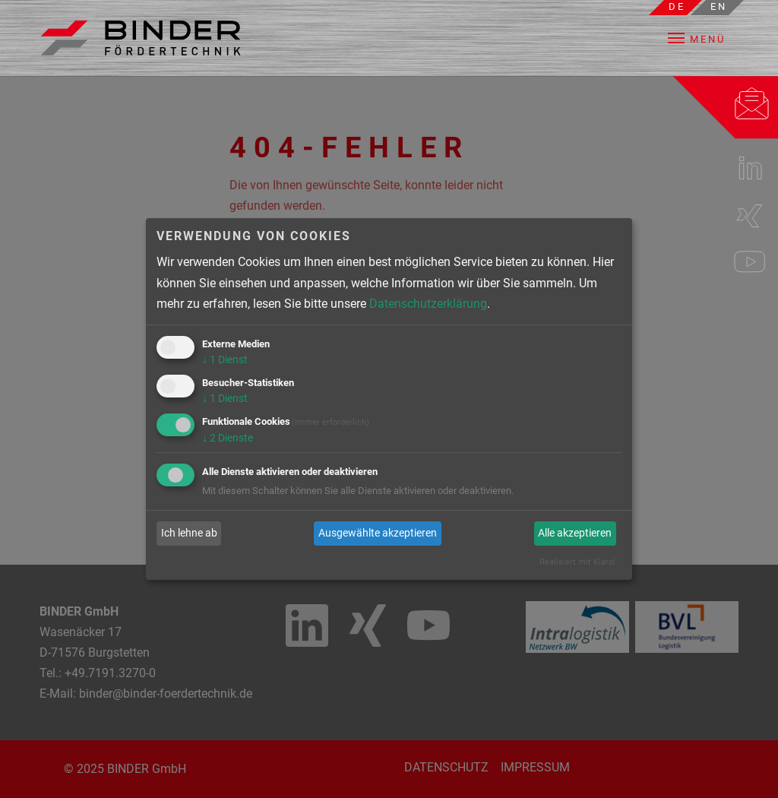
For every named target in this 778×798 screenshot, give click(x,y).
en (718, 6)
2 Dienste (227, 438)
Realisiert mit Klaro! (577, 562)
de (677, 6)
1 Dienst (225, 359)
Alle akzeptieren (575, 533)
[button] (707, 38)
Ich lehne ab (189, 533)
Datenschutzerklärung (428, 303)
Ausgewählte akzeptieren (377, 533)
